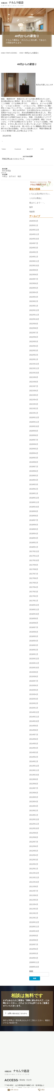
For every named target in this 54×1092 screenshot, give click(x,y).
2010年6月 (33, 949)
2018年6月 (33, 525)
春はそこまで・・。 (37, 203)
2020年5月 (33, 449)
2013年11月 (34, 770)
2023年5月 (33, 288)
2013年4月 (33, 802)
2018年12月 (34, 498)
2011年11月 (34, 877)
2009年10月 (34, 967)
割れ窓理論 (6, 171)
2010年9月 (33, 936)
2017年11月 (34, 556)
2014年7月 (33, 734)
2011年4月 (33, 904)
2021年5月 (33, 395)
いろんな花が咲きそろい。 (40, 194)
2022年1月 (33, 359)
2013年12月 (34, 766)
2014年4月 (33, 748)
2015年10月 (34, 668)
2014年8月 (33, 730)
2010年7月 (33, 945)
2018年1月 (33, 547)
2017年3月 (33, 592)
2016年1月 (33, 654)
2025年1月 (33, 225)
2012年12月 (34, 819)
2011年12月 (34, 873)
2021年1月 (33, 413)
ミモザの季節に (35, 198)
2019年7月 (33, 466)
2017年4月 (33, 587)
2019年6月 (33, 471)
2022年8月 (33, 328)
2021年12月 (34, 364)
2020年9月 (33, 431)
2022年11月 (34, 315)
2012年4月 (33, 855)
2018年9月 (33, 511)
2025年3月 (33, 221)
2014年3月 (33, 752)
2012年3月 (33, 860)
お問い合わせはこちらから (15, 1012)
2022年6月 (33, 337)
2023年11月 (34, 261)
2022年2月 (33, 355)
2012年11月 (34, 824)
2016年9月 (33, 618)
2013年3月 (33, 806)
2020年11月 (34, 422)
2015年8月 (33, 677)
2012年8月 (33, 837)
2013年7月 (33, 788)
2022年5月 (33, 341)
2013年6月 (33, 793)
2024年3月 (33, 248)
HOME (3, 53)
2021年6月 (33, 391)
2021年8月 (33, 382)
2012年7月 (33, 842)
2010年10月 (34, 931)
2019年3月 (33, 484)
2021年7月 (33, 386)
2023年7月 (33, 279)
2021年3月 (33, 404)
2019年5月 (33, 475)
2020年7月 (33, 440)
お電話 (41, 1090)
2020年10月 (34, 426)
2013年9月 (33, 779)
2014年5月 (33, 743)
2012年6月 (33, 846)
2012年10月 (34, 828)
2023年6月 (33, 283)
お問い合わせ (12, 1090)
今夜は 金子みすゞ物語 (11, 176)
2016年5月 (33, 636)
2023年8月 (33, 274)
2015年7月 (33, 681)
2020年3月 (33, 458)
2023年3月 (33, 297)
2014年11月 (34, 717)
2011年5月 (33, 900)
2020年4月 (33, 453)
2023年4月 (33, 292)
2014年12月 (34, 712)
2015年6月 (33, 685)
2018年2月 (33, 542)
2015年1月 (33, 708)
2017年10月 (34, 560)
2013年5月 (33, 797)
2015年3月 (33, 699)
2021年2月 (33, 409)
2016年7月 (33, 627)
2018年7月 (33, 520)
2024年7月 (33, 243)
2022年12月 (34, 310)
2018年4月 (33, 534)
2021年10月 (34, 373)
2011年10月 (34, 882)
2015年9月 (33, 672)
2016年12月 (34, 605)
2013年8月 (33, 784)
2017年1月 (33, 601)
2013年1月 (33, 815)
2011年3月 (33, 909)
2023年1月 (33, 306)
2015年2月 (33, 703)
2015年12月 (34, 659)
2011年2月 (33, 913)
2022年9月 (33, 324)
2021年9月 (33, 377)
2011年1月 (33, 918)
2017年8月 (33, 569)
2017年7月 (33, 574)
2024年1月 (33, 257)
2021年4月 (33, 400)
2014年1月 (33, 761)
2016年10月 (34, 614)
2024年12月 (34, 230)
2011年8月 (33, 886)
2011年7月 (33, 891)
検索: (31, 971)
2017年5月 (33, 583)
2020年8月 (33, 435)
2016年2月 (33, 650)
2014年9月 (33, 726)
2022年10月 (34, 319)
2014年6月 (33, 739)
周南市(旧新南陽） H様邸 (14, 53)
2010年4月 (33, 958)
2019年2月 (33, 489)
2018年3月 (33, 538)
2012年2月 (33, 864)
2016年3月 (33, 645)
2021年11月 (34, 368)
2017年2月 (33, 596)
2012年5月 (33, 851)
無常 (31, 207)
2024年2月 (33, 252)
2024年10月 (34, 239)
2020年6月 (33, 444)
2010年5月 (33, 953)
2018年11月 (34, 502)
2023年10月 (34, 266)
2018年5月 (33, 529)
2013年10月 (34, 775)
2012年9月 (33, 833)
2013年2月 (33, 810)
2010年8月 (33, 940)
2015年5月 (33, 690)
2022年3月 (33, 350)
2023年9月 (33, 270)
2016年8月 (33, 623)
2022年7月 (33, 333)
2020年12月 (34, 417)
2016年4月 (33, 641)
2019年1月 (33, 493)
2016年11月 (34, 609)
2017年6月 (33, 578)
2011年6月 (33, 895)
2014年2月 (33, 757)
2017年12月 (34, 551)
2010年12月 (34, 922)
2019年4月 (33, 480)
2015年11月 (34, 663)
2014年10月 (34, 721)
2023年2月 (33, 301)
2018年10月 (34, 507)
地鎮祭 (32, 212)
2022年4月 (33, 346)
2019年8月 (33, 462)
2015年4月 (33, 694)
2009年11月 (34, 962)
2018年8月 (33, 516)
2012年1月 (33, 869)
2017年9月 (33, 565)
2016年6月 (33, 632)
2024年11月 (34, 234)
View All (3, 172)
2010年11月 (34, 927)
